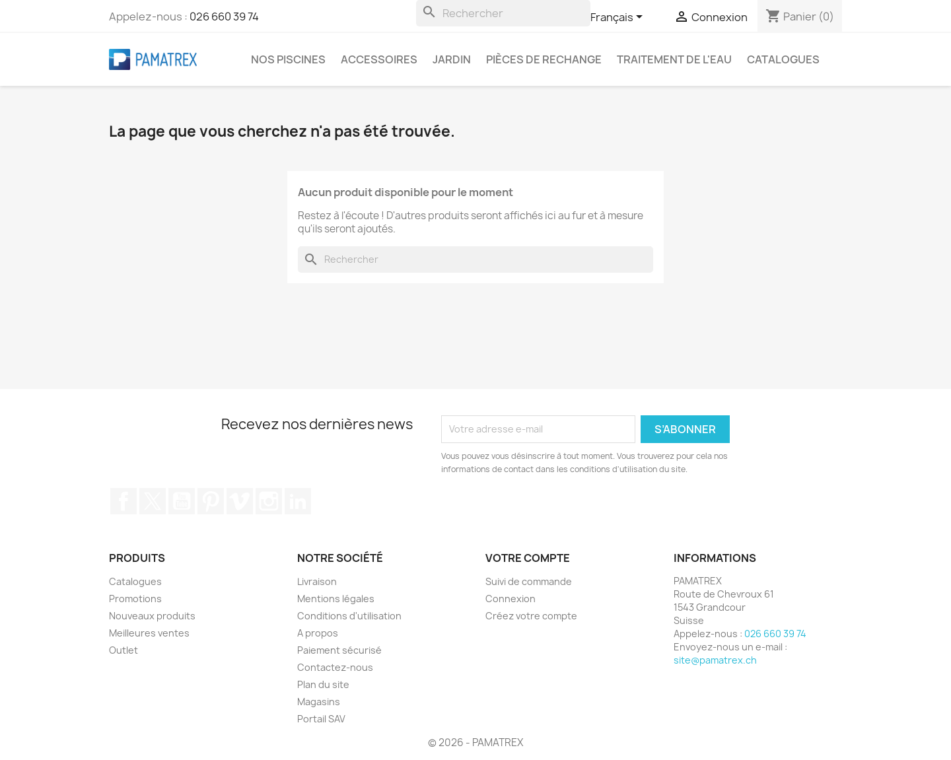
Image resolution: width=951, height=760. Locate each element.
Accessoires (379, 59)
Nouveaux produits (152, 615)
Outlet (123, 650)
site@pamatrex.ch (715, 660)
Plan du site (323, 684)
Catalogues (783, 59)
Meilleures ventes (149, 633)
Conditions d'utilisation (349, 615)
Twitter (152, 501)
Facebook (123, 501)
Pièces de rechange (544, 59)
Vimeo (240, 501)
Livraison (317, 581)
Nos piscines (288, 59)
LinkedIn (298, 501)
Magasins (318, 701)
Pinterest (210, 501)
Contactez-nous (335, 667)
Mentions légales (335, 598)
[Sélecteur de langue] (618, 18)
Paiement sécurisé (339, 650)
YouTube (181, 501)
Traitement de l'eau (674, 59)
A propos (317, 633)
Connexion (510, 598)
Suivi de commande (528, 581)
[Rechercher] (503, 13)
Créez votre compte (531, 615)
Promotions (135, 598)
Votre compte (527, 558)
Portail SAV (321, 718)
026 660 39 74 (224, 16)
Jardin (452, 59)
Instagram (269, 501)
